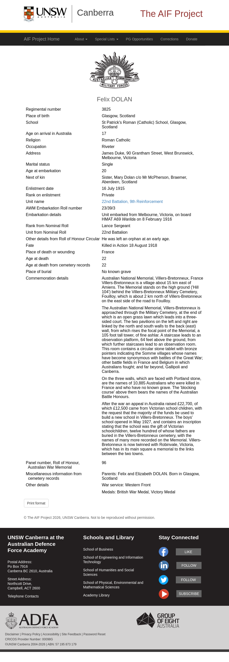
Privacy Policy (31, 634)
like (188, 552)
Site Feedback (71, 634)
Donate (192, 39)
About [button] (81, 39)
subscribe (189, 594)
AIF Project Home (42, 39)
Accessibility (51, 634)
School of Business (98, 549)
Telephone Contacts (23, 596)
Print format (36, 503)
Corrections (169, 39)
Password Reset (94, 634)
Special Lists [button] (106, 39)
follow (188, 565)
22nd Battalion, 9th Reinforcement (132, 201)
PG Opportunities (139, 39)
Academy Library (96, 595)
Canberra (95, 12)
